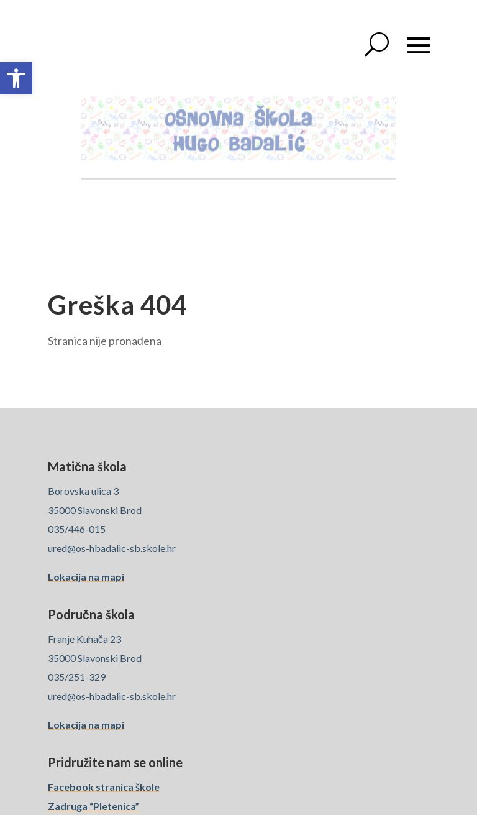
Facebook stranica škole (104, 787)
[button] (16, 78)
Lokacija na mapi (86, 576)
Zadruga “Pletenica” (93, 806)
